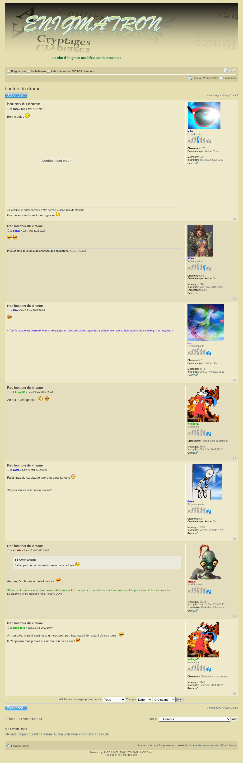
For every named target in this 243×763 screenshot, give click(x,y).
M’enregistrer (210, 78)
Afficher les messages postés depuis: (92, 699)
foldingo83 (19, 392)
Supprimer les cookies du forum (177, 745)
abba (16, 109)
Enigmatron (18, 71)
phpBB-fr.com (130, 755)
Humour (89, 71)
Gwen (16, 470)
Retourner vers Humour (25, 719)
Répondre (16, 95)
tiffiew (16, 230)
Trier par (139, 699)
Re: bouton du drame (25, 226)
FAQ (195, 78)
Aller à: (153, 718)
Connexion (229, 78)
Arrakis (17, 550)
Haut (234, 219)
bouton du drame (23, 88)
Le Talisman (38, 71)
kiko (15, 310)
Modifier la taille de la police (232, 70)
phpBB (106, 752)
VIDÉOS (77, 71)
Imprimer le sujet (225, 70)
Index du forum (60, 71)
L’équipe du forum (146, 745)
